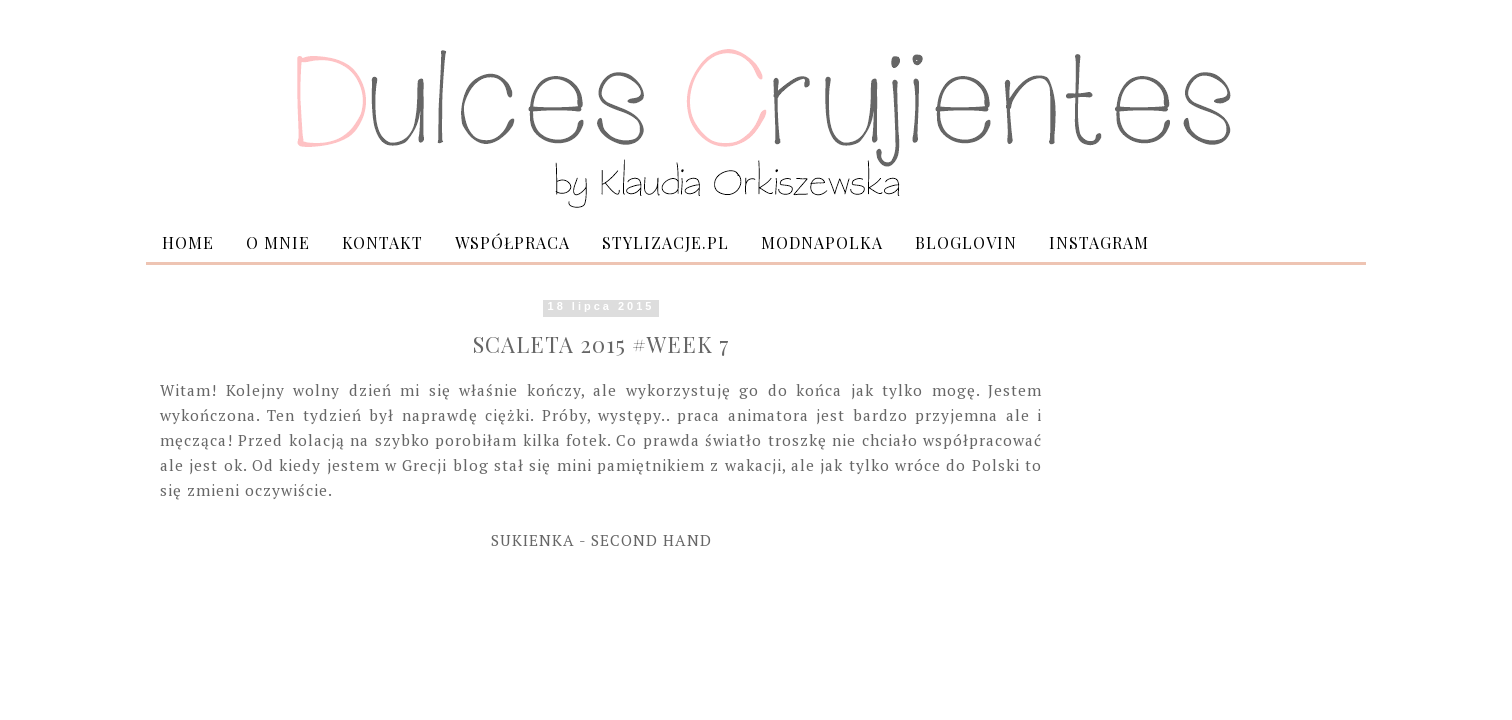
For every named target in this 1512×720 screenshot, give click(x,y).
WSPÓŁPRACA (512, 242)
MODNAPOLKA (822, 242)
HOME (188, 242)
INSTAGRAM (1099, 242)
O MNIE (278, 242)
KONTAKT (382, 242)
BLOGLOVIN (966, 242)
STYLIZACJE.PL (665, 242)
